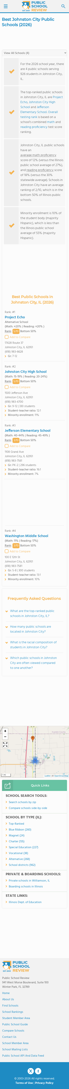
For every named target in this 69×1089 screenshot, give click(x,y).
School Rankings (12, 1012)
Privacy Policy (44, 1083)
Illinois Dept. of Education (25, 902)
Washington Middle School (26, 536)
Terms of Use (24, 1083)
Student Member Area (16, 1018)
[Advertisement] (34, 502)
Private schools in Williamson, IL (29, 881)
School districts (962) (22, 865)
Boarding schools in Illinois (26, 886)
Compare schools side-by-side (28, 808)
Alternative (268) (19, 859)
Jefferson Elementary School (34, 110)
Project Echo (15, 317)
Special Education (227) (23, 847)
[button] (33, 739)
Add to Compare (20, 337)
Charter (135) (16, 841)
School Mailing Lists (15, 1049)
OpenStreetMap (61, 776)
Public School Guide (15, 1024)
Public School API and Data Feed (23, 1056)
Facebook (38, 1071)
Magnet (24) (16, 835)
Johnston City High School (26, 371)
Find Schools (10, 1006)
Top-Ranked (16, 824)
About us (8, 999)
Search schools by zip (22, 802)
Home (6, 993)
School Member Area (15, 1043)
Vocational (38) (18, 853)
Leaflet (47, 776)
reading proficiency (34, 127)
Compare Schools (13, 1031)
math (51, 122)
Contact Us (9, 1037)
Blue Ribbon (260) (20, 830)
